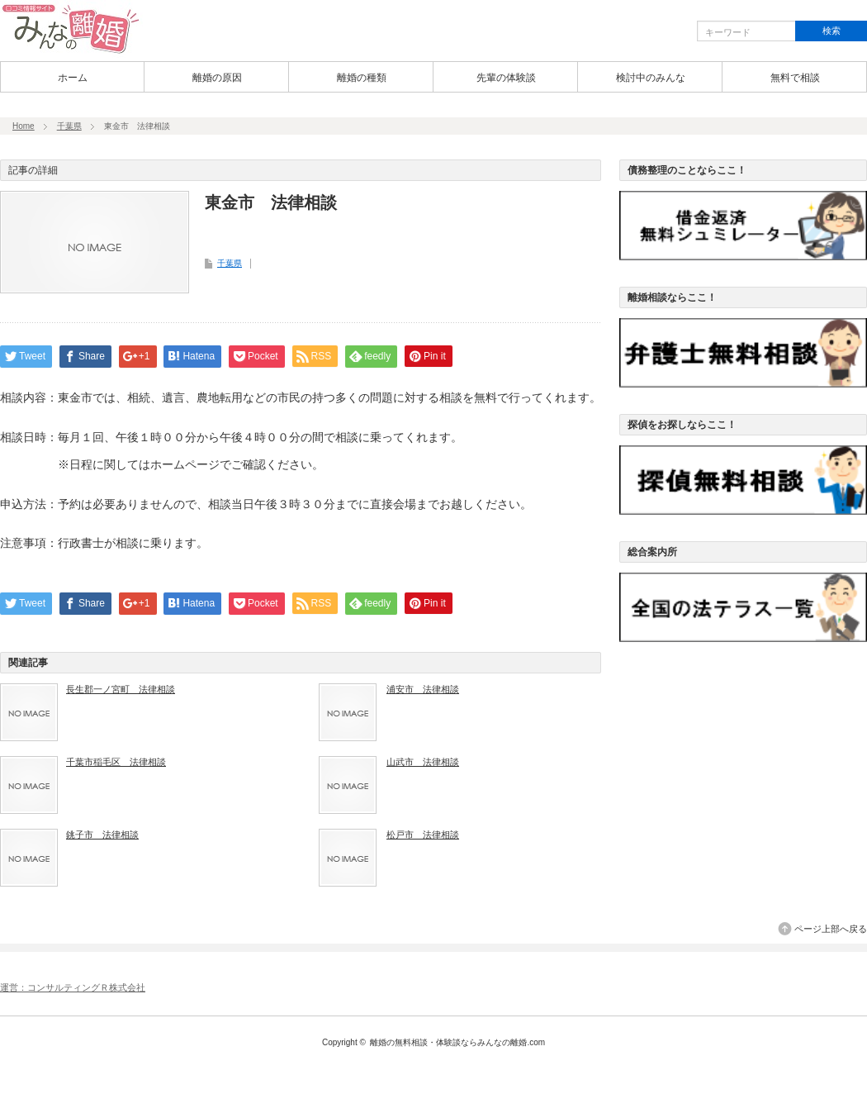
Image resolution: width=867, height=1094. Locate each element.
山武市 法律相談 (422, 762)
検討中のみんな (650, 77)
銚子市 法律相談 (102, 835)
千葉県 (69, 126)
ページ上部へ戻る (830, 929)
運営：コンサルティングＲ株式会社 (72, 987)
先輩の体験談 (506, 77)
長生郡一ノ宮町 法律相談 (120, 689)
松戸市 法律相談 (422, 835)
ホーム (73, 77)
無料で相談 (795, 77)
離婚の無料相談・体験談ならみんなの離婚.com (457, 1042)
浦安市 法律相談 (422, 689)
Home (23, 126)
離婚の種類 (361, 77)
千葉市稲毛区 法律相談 (116, 762)
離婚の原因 (217, 77)
